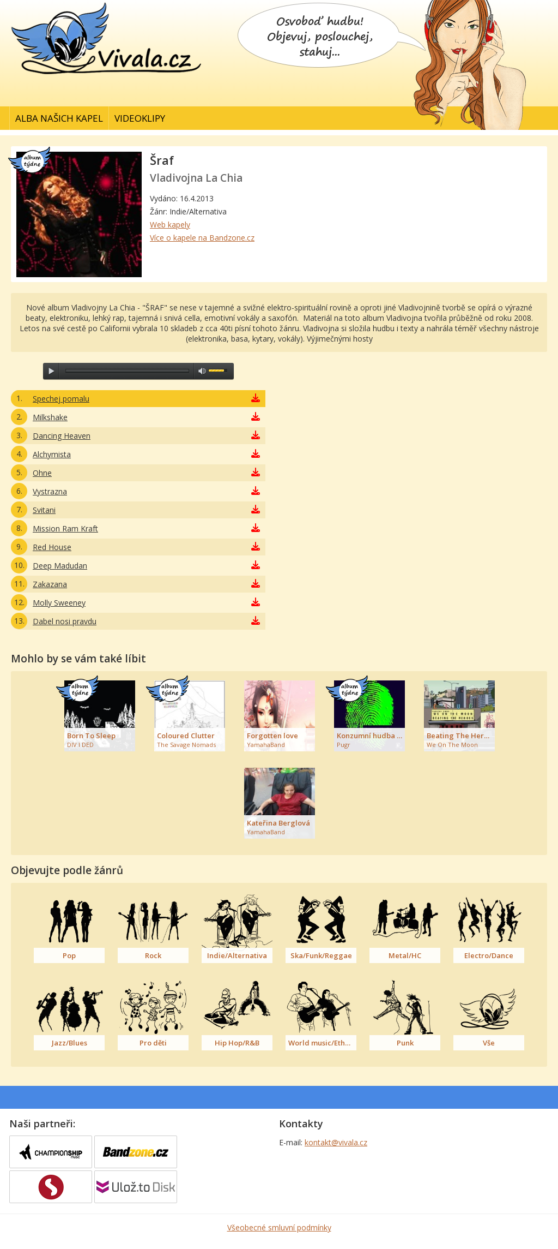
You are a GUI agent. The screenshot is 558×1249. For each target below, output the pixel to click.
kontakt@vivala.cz (336, 1142)
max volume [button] (202, 371)
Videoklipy (139, 118)
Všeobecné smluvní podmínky (279, 1227)
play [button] (51, 371)
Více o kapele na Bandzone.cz (202, 237)
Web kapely (170, 224)
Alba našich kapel (59, 118)
